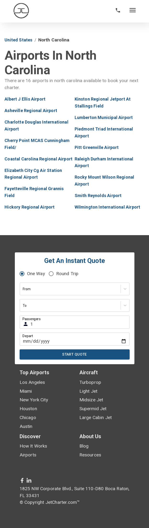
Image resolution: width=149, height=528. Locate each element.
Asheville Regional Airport (31, 110)
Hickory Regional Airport (30, 207)
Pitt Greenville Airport (97, 147)
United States (18, 39)
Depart (27, 336)
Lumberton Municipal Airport (104, 117)
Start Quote (75, 354)
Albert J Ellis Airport (25, 99)
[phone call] (118, 11)
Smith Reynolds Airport (98, 195)
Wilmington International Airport (107, 207)
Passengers (31, 319)
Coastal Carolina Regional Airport (38, 158)
